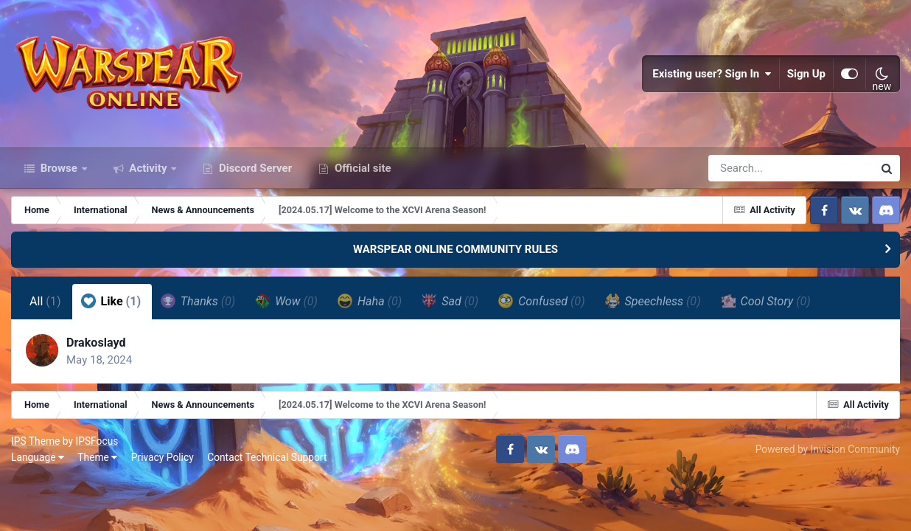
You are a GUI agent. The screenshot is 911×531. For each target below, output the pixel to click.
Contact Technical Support (267, 457)
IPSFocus (96, 441)
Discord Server (254, 168)
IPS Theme (35, 441)
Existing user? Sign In (712, 73)
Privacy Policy (162, 457)
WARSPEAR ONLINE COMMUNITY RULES (455, 249)
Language (37, 457)
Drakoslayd (95, 343)
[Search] (748, 168)
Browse (59, 168)
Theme (97, 457)
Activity (148, 168)
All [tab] (45, 301)
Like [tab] (111, 301)
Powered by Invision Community (827, 449)
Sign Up (806, 73)
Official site (361, 168)
